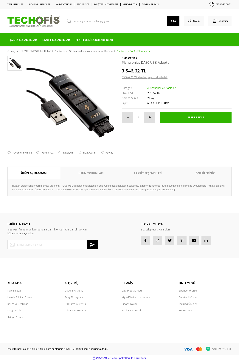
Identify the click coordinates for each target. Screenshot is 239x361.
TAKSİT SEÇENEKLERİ (148, 173)
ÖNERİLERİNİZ (205, 173)
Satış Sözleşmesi (74, 297)
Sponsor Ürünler (188, 290)
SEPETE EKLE (195, 117)
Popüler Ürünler (188, 297)
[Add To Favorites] (19, 153)
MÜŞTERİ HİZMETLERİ (106, 4)
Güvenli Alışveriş (74, 290)
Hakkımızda (14, 290)
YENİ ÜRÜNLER (15, 4)
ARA (173, 21)
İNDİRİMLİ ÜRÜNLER (40, 4)
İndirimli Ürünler (188, 304)
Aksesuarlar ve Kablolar (161, 88)
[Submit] (92, 244)
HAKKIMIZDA (130, 4)
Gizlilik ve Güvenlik (75, 304)
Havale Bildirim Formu (19, 297)
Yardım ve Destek (132, 310)
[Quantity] (138, 117)
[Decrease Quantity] (127, 117)
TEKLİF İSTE (83, 4)
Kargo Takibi (14, 310)
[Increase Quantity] (149, 117)
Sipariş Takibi (129, 304)
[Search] (122, 21)
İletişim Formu (15, 317)
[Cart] (220, 21)
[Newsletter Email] (52, 244)
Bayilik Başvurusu (132, 290)
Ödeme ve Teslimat (75, 310)
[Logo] (33, 21)
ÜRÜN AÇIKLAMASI (34, 173)
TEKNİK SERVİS (150, 4)
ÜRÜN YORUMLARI (91, 173)
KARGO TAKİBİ (64, 4)
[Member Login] (194, 21)
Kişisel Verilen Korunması (136, 297)
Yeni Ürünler (186, 310)
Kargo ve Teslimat (17, 304)
